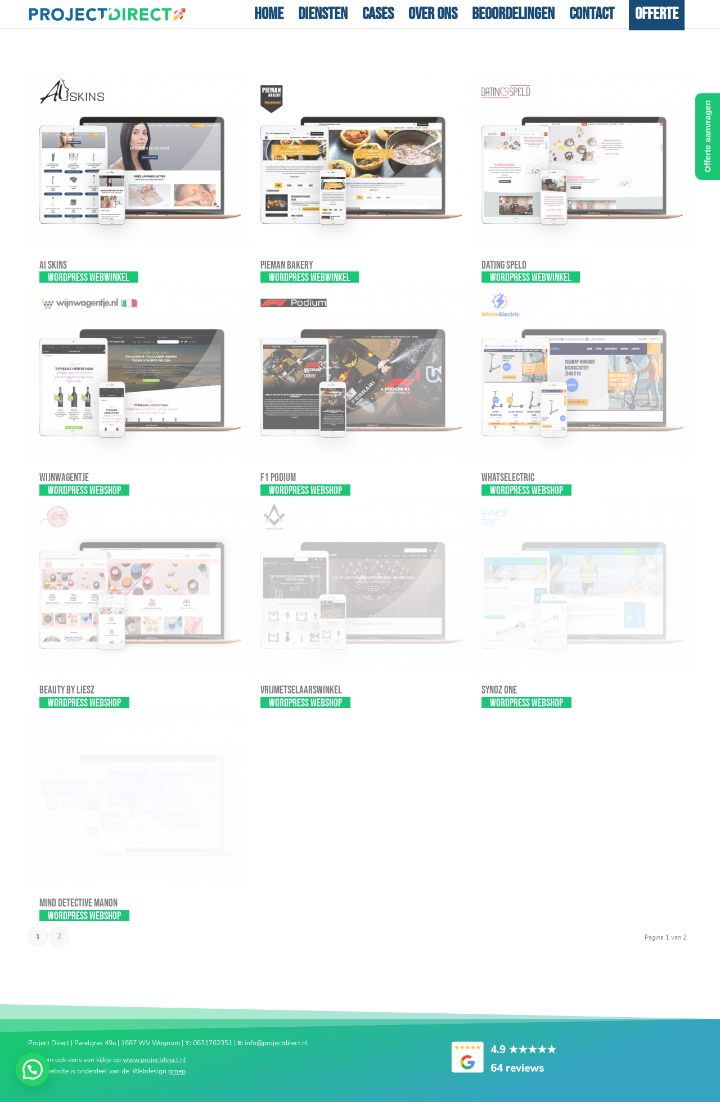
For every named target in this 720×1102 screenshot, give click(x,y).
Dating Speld (504, 265)
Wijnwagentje (64, 477)
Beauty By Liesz (66, 690)
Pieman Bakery (286, 265)
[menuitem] (269, 14)
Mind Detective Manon (78, 903)
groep (177, 1070)
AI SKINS (53, 265)
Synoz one (499, 690)
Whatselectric (508, 477)
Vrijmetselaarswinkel (301, 690)
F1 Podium (278, 477)
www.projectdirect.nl (154, 1059)
